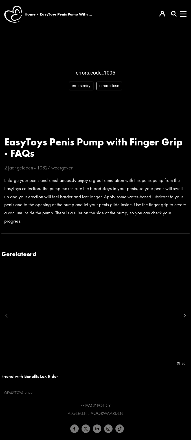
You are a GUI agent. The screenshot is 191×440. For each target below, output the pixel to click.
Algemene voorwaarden (95, 413)
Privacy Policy (95, 405)
